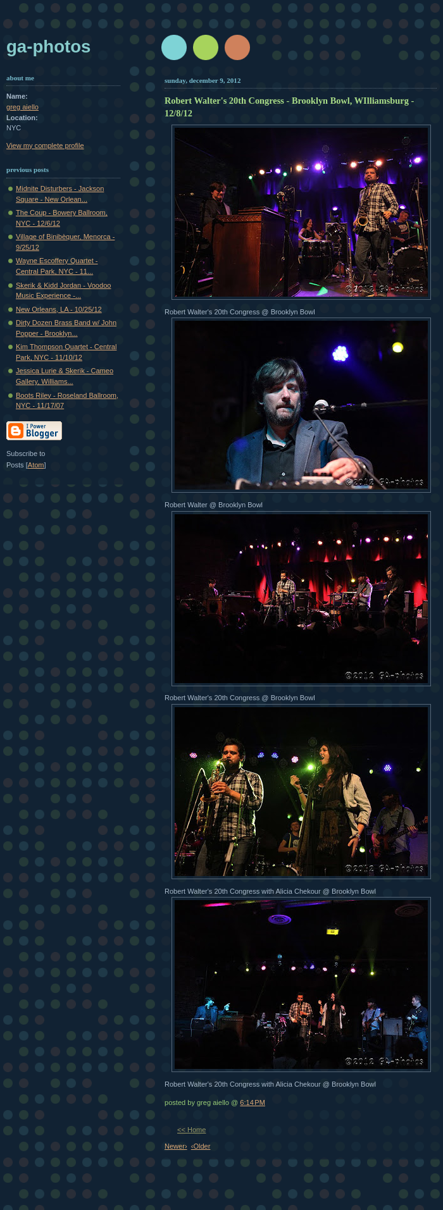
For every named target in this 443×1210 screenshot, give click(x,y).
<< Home (191, 1129)
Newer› (176, 1146)
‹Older (201, 1146)
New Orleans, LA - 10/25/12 (59, 309)
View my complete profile (45, 145)
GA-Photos (48, 46)
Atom (36, 465)
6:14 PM (252, 1102)
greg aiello (22, 107)
